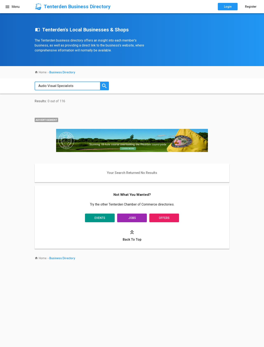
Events (99, 218)
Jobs (132, 218)
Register (251, 6)
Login (228, 6)
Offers (164, 218)
